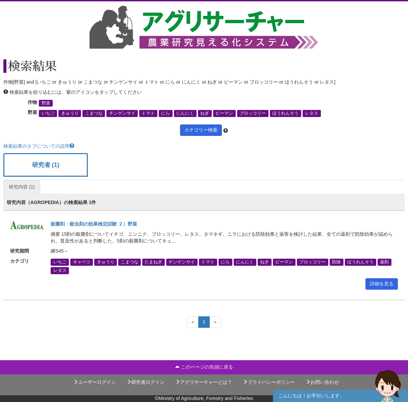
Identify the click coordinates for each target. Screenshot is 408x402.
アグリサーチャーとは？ (203, 382)
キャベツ (82, 262)
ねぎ (204, 113)
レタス (311, 113)
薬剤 (384, 262)
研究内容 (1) (22, 187)
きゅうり (70, 113)
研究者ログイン (145, 382)
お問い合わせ (322, 382)
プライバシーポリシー (269, 382)
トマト (148, 113)
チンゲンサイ (122, 113)
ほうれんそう (285, 113)
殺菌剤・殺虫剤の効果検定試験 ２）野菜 (94, 224)
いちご (48, 113)
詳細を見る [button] (381, 283)
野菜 (46, 103)
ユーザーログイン (94, 382)
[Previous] (193, 322)
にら (165, 113)
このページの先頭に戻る (204, 367)
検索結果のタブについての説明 (38, 146)
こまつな (94, 113)
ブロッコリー (252, 113)
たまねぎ (153, 262)
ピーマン (224, 113)
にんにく (185, 113)
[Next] (215, 322)
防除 (336, 262)
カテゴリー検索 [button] (201, 130)
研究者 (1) (45, 165)
